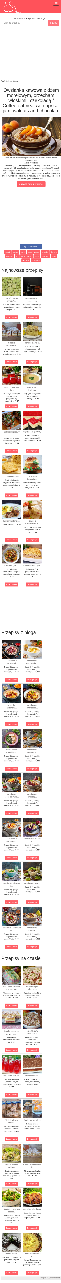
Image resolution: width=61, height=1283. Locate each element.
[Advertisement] (29, 52)
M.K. (59, 1278)
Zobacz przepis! (11, 317)
